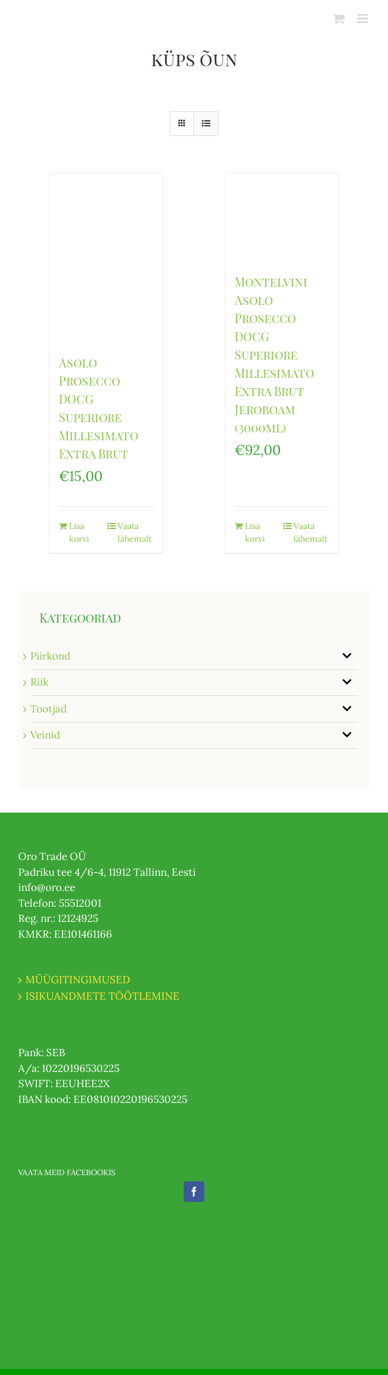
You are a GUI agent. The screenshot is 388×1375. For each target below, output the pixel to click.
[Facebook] (194, 1191)
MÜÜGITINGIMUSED (77, 979)
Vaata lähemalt (135, 532)
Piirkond (50, 656)
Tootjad (48, 708)
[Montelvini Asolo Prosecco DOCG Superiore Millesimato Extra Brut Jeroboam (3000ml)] (282, 217)
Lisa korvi (79, 532)
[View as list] (206, 123)
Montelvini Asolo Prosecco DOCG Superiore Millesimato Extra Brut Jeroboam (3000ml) (274, 354)
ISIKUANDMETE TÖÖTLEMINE (102, 996)
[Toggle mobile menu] (363, 18)
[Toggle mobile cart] (339, 18)
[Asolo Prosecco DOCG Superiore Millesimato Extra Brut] (106, 257)
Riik (39, 682)
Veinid (45, 735)
